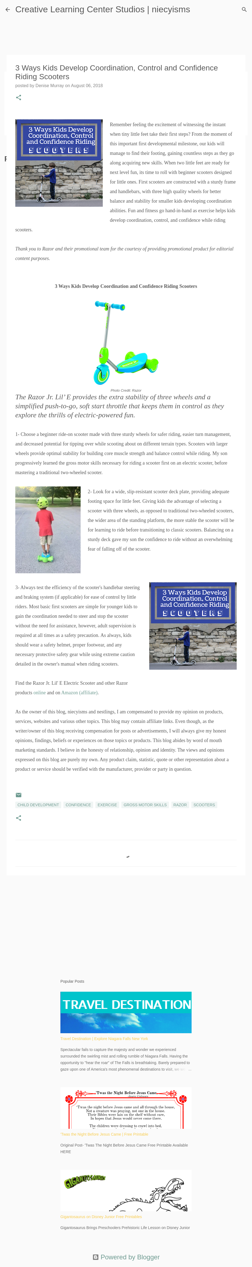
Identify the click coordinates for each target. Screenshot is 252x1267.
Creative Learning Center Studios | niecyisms (102, 9)
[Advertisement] (126, 922)
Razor (180, 805)
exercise (107, 805)
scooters (204, 805)
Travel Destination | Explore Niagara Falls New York (104, 1038)
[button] (18, 98)
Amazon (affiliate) (79, 692)
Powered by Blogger (126, 1257)
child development (38, 805)
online (40, 692)
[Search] (244, 9)
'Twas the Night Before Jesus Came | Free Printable (104, 1134)
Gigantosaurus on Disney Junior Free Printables (101, 1217)
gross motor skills (145, 805)
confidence (78, 805)
